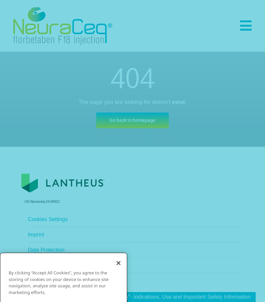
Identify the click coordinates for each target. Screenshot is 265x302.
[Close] (118, 276)
